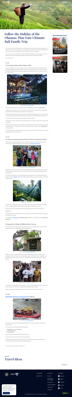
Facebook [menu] (61, 376)
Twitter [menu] (60, 379)
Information (50, 2)
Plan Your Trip (41, 2)
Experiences (32, 2)
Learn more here (10, 390)
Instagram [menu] (61, 382)
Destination (22, 2)
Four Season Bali (30, 105)
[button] (64, 2)
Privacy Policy (50, 382)
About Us (49, 376)
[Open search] (69, 2)
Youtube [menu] (61, 385)
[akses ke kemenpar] (7, 374)
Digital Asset (39, 376)
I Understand (6, 393)
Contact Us (49, 389)
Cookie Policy (50, 387)
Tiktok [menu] (60, 388)
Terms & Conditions (51, 384)
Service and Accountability (50, 379)
